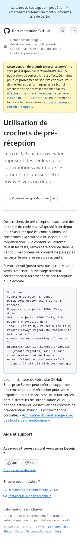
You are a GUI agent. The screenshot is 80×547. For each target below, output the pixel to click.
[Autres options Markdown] (54, 198)
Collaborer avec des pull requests (33, 44)
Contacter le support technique (27, 496)
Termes (39, 527)
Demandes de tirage (24, 40)
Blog (57, 531)
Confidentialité (58, 527)
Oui (12, 463)
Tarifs (19, 531)
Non (30, 463)
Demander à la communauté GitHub (31, 490)
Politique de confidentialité (19, 470)
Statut (7, 531)
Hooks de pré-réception (26, 53)
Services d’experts (38, 531)
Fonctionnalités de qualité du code (34, 49)
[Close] (67, 6)
